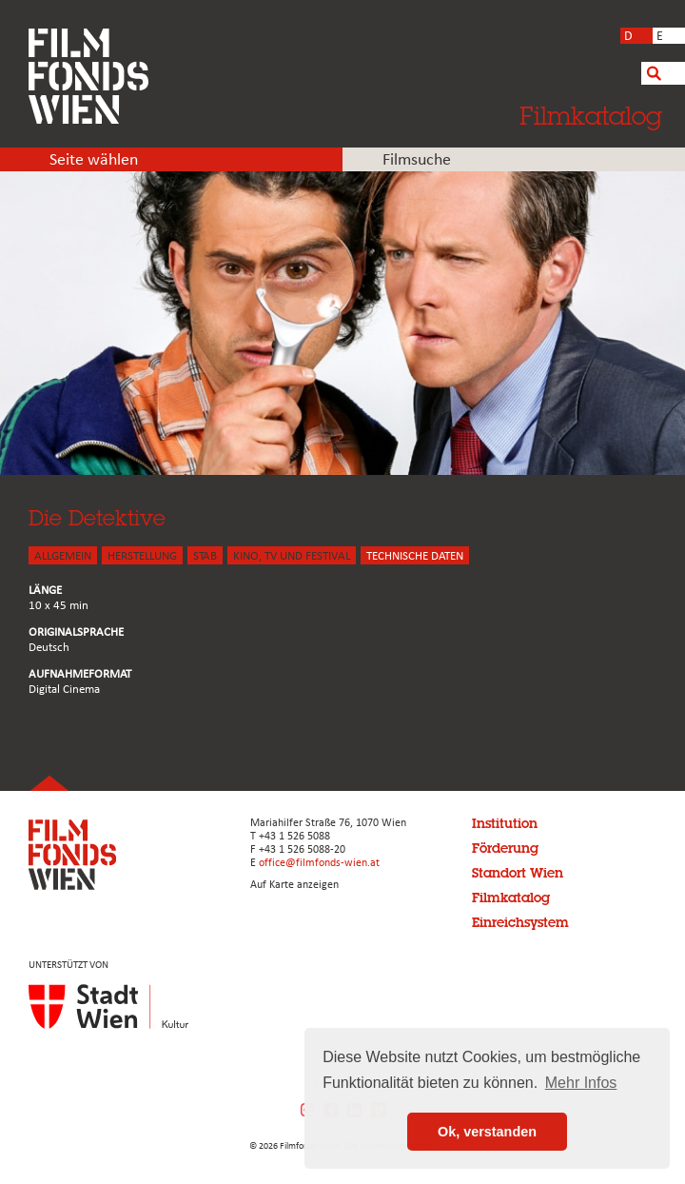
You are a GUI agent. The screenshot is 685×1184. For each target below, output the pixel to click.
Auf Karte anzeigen (294, 885)
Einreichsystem (520, 922)
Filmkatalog (590, 115)
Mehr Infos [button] (581, 1083)
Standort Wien (517, 872)
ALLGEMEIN (62, 556)
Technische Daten (414, 556)
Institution (505, 823)
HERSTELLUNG (142, 556)
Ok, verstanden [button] (487, 1131)
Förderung (505, 848)
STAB (205, 556)
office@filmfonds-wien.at (319, 863)
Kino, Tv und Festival (291, 556)
